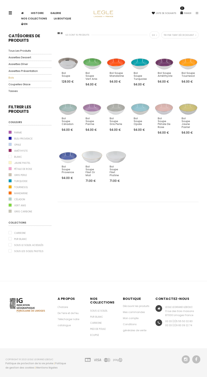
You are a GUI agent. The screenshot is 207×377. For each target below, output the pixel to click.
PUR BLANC (96, 316)
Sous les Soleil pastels (28, 251)
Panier (185, 13)
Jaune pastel (22, 163)
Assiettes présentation (23, 71)
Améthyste (21, 150)
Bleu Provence (23, 138)
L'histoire (63, 307)
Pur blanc (20, 239)
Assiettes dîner (18, 64)
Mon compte (130, 318)
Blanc (18, 157)
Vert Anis (20, 205)
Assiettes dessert (19, 57)
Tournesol (21, 187)
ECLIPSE (94, 335)
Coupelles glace (19, 84)
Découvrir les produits (136, 306)
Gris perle (20, 175)
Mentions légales (47, 367)
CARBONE (96, 323)
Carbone (20, 233)
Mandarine (21, 193)
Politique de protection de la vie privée (29, 363)
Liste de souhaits (164, 13)
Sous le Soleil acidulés (28, 245)
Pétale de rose (23, 169)
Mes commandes (134, 312)
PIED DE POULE (98, 329)
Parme (18, 132)
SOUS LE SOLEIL (99, 310)
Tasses (13, 91)
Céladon (19, 199)
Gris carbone (23, 211)
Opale (17, 144)
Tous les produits (19, 51)
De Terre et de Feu (68, 313)
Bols (11, 78)
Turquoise (20, 181)
